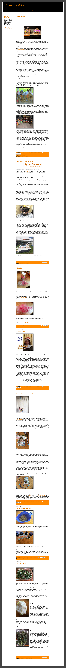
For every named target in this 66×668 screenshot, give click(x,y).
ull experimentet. (35, 292)
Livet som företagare (22, 155)
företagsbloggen (26, 322)
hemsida (30, 495)
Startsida (30, 661)
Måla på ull (19, 268)
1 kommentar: (35, 557)
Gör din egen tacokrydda (23, 508)
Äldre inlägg (47, 661)
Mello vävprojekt (19, 419)
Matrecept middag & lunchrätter (24, 558)
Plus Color (21, 299)
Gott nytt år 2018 (21, 331)
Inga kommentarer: (38, 152)
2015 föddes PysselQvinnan (24, 161)
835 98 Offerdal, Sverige (24, 156)
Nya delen (27, 263)
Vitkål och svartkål (21, 563)
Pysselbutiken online (41, 495)
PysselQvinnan (21, 49)
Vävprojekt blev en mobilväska (25, 394)
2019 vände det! (21, 16)
